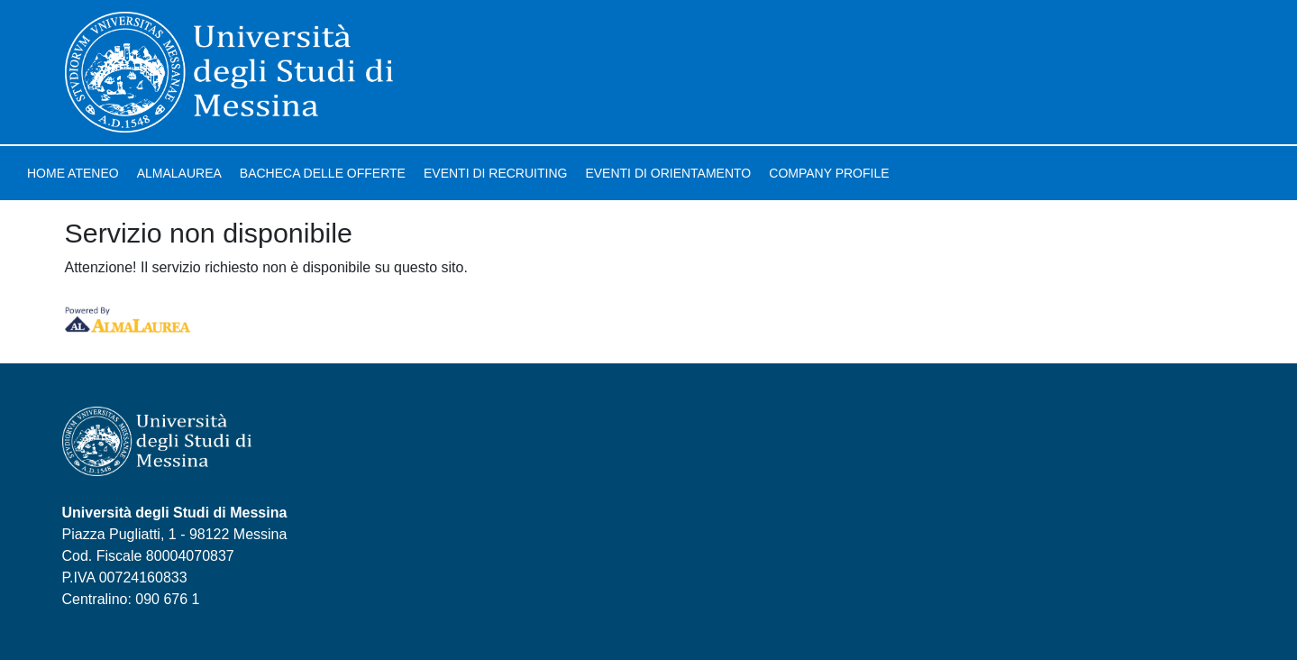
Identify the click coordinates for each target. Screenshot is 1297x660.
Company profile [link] (829, 173)
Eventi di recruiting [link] (495, 173)
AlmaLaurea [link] (179, 173)
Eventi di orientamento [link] (668, 173)
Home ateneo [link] (73, 173)
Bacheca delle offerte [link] (323, 173)
